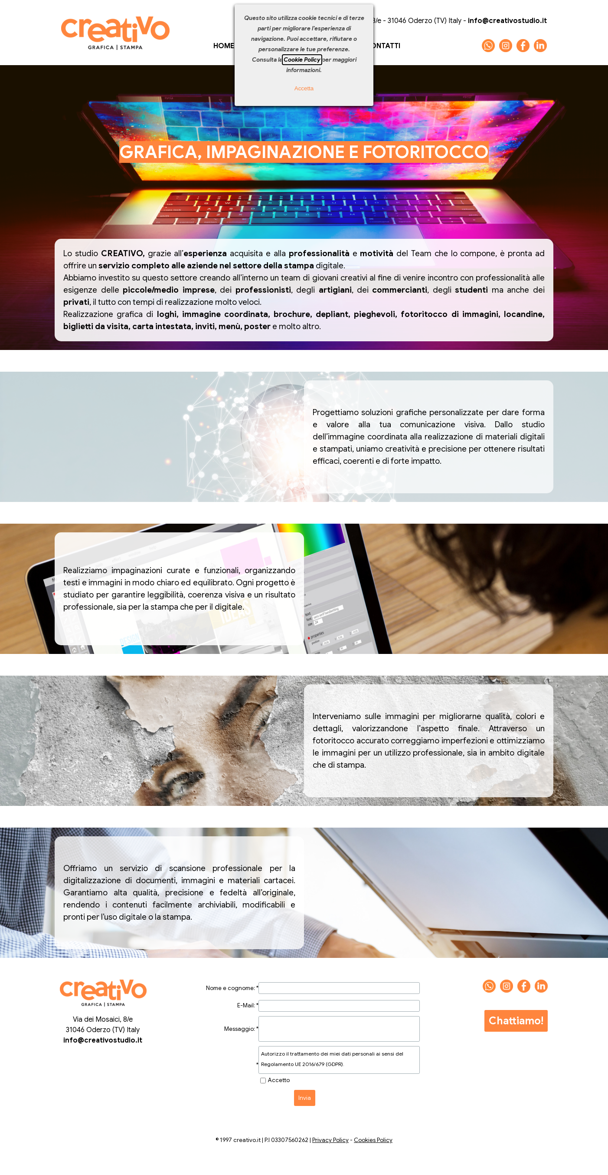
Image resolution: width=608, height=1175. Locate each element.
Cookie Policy (302, 59)
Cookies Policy (373, 1140)
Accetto (279, 1080)
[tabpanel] (304, 152)
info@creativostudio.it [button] (102, 1040)
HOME (223, 46)
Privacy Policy (330, 1140)
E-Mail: (247, 1005)
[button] (488, 42)
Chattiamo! (516, 1020)
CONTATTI (382, 46)
